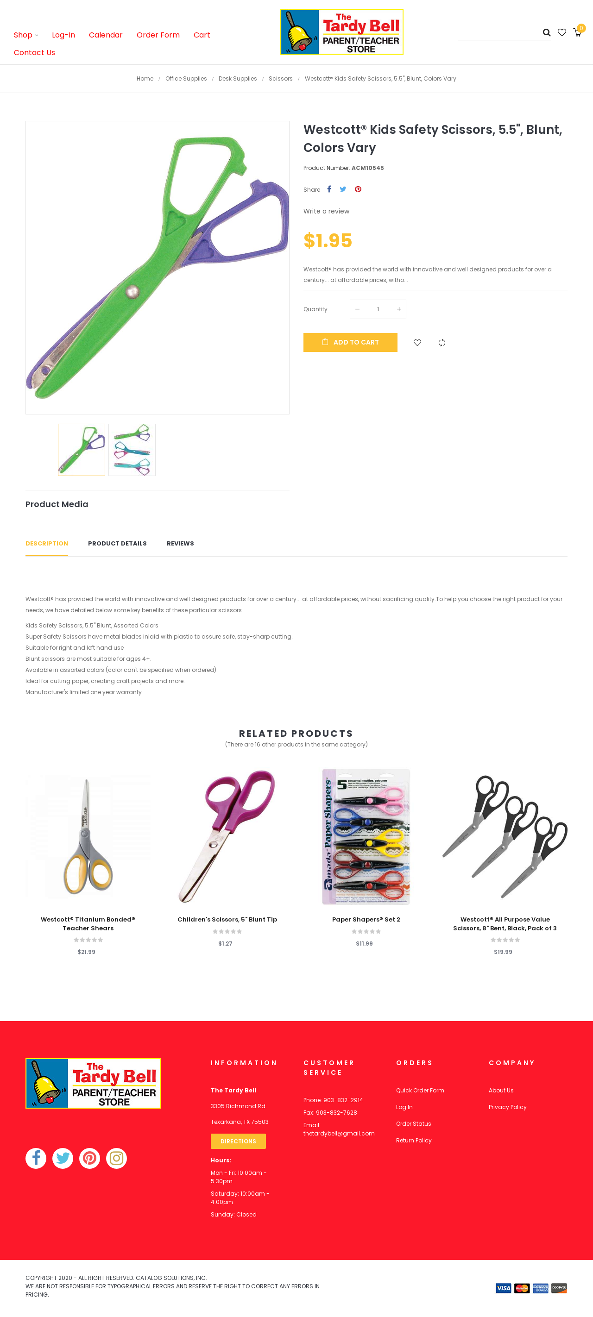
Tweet (343, 189)
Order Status (413, 1124)
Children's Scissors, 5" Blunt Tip (227, 920)
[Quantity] (378, 309)
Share (329, 189)
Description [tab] (46, 543)
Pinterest (358, 189)
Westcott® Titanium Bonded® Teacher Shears (88, 924)
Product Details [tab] (117, 543)
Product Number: (326, 168)
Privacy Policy (508, 1107)
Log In (404, 1107)
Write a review (326, 211)
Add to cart (350, 342)
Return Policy (414, 1140)
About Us (501, 1090)
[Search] (504, 32)
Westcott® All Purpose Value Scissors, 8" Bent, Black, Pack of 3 (505, 924)
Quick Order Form (420, 1090)
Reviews (180, 543)
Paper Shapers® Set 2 (366, 920)
